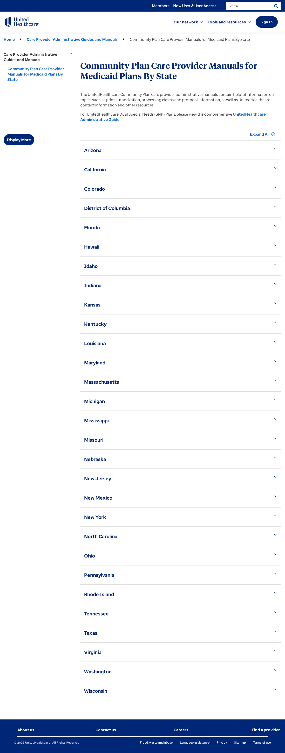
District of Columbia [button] (107, 208)
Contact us (105, 729)
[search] (253, 5)
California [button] (95, 169)
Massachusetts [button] (101, 382)
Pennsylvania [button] (99, 575)
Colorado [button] (94, 189)
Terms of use (262, 742)
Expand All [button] (262, 134)
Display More (19, 139)
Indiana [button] (93, 285)
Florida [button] (92, 227)
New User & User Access (194, 5)
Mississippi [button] (96, 420)
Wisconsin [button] (95, 691)
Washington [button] (98, 671)
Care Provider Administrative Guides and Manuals (72, 39)
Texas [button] (90, 633)
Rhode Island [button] (99, 594)
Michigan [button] (94, 401)
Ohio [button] (89, 555)
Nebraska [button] (95, 459)
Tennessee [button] (96, 613)
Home (9, 39)
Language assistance (195, 742)
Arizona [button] (93, 150)
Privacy (222, 742)
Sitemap (240, 742)
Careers (181, 729)
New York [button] (95, 517)
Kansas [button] (92, 304)
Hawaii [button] (91, 247)
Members (160, 5)
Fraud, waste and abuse (156, 742)
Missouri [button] (93, 440)
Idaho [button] (91, 266)
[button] (191, 22)
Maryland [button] (94, 362)
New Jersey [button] (97, 478)
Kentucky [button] (95, 324)
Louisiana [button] (95, 343)
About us (25, 729)
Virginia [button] (93, 652)
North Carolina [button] (100, 536)
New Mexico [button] (98, 498)
